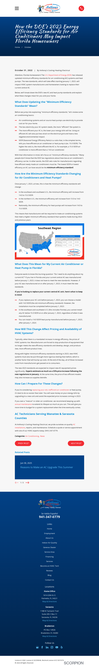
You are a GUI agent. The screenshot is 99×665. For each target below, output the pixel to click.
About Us (49, 538)
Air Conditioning (32, 436)
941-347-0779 (49, 517)
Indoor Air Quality (49, 542)
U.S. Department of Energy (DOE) (58, 75)
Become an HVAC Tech (49, 566)
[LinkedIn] (47, 647)
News (42, 436)
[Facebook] (42, 647)
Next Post (76, 443)
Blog (49, 575)
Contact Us (49, 580)
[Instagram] (52, 647)
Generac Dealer (49, 547)
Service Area (49, 552)
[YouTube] (57, 647)
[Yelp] (61, 647)
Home (49, 528)
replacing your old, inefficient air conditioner (50, 390)
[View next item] (27, 482)
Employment (49, 533)
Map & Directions (49, 601)
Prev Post (23, 443)
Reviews (49, 570)
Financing (50, 556)
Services (49, 561)
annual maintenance (23, 404)
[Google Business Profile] (37, 647)
